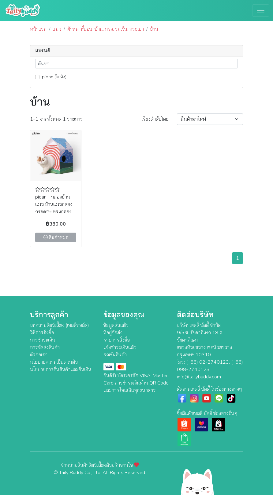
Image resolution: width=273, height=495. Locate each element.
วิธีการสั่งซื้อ (42, 332)
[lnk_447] (37, 77)
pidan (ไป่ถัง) (50, 77)
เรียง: (155, 119)
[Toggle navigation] (260, 10)
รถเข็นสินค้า (115, 354)
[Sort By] (210, 119)
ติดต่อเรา (38, 354)
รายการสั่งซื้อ (116, 340)
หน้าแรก (38, 29)
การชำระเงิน (42, 340)
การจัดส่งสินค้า (45, 347)
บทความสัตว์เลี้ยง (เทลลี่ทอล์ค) (59, 325)
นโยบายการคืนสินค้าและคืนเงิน (60, 369)
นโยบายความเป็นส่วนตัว (54, 362)
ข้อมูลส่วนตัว (116, 325)
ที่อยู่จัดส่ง (112, 332)
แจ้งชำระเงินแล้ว (119, 347)
